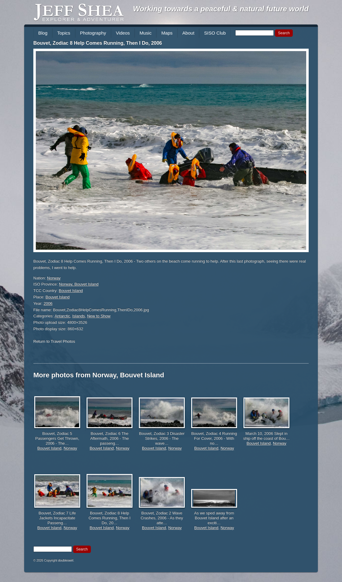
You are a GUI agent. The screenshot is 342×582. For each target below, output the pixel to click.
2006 (48, 303)
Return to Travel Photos (54, 341)
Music (145, 32)
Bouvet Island (71, 290)
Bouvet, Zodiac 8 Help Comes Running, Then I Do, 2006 (97, 43)
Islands (78, 316)
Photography (93, 32)
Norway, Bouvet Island (79, 284)
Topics (63, 32)
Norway (54, 278)
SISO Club (215, 32)
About (188, 32)
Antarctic (62, 316)
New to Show (99, 316)
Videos (123, 32)
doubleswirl (65, 560)
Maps (167, 32)
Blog (42, 32)
